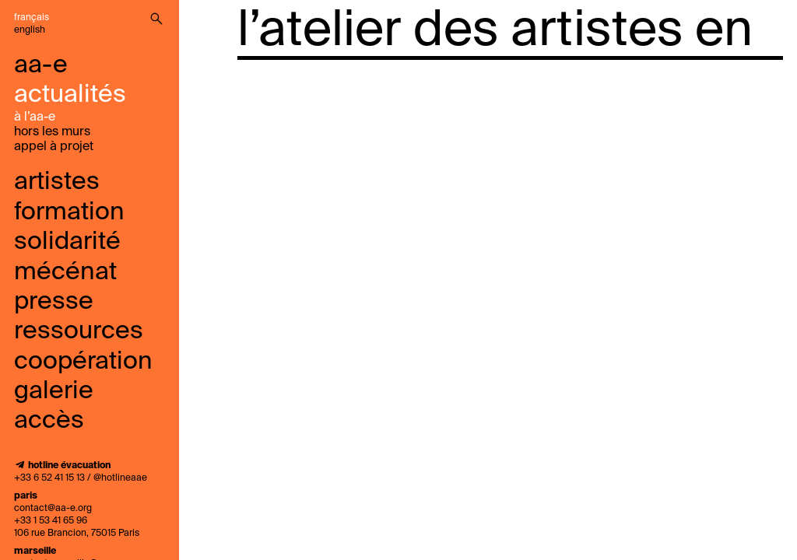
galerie (53, 391)
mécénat (65, 272)
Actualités (70, 94)
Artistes (57, 182)
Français (31, 18)
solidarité (67, 241)
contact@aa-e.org (53, 508)
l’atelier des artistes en (495, 31)
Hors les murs (52, 132)
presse (53, 301)
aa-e (41, 65)
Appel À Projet (53, 147)
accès (49, 420)
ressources (78, 331)
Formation (69, 212)
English (29, 30)
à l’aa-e (34, 117)
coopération (83, 361)
